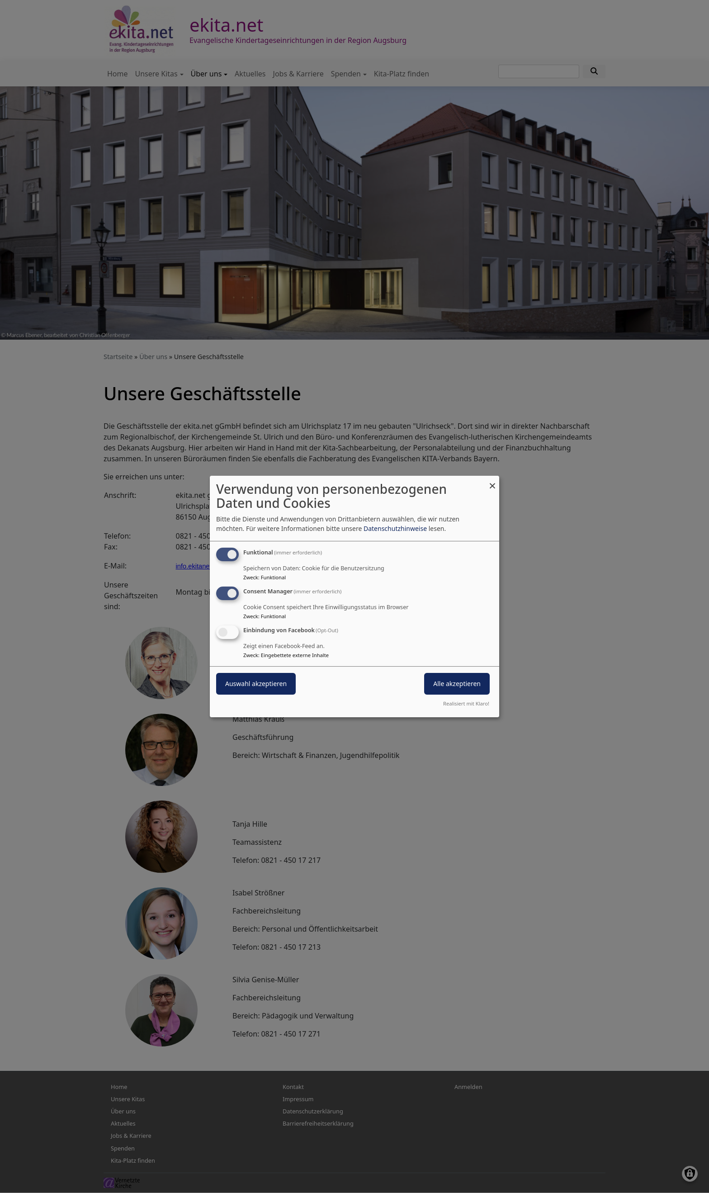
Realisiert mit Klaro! (466, 703)
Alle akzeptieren (457, 683)
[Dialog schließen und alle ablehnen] (492, 481)
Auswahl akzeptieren (256, 683)
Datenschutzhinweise (395, 528)
